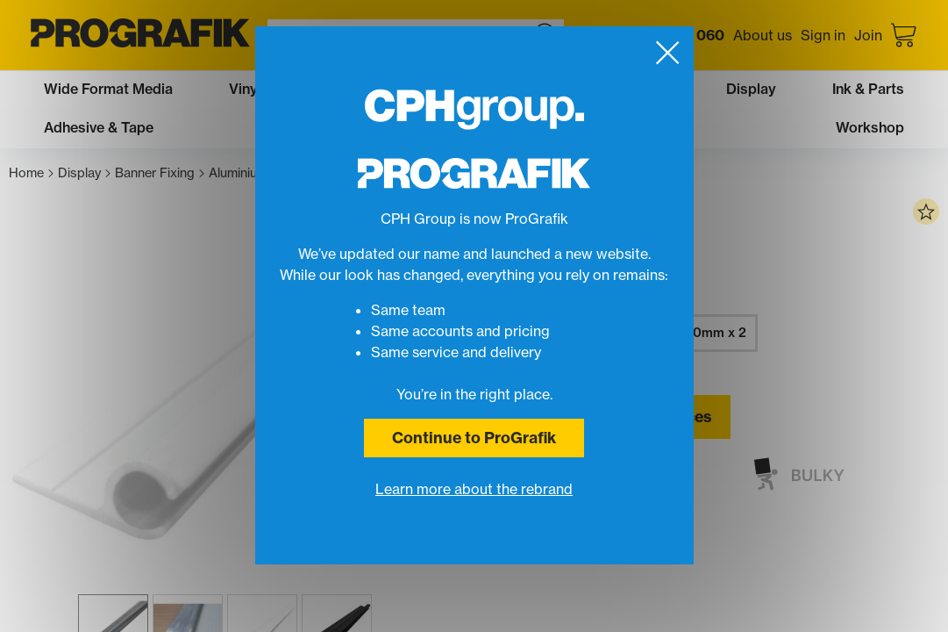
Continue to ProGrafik (474, 437)
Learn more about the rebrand (474, 489)
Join (868, 35)
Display (84, 173)
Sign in (823, 35)
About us (762, 35)
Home (31, 173)
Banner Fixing (159, 173)
